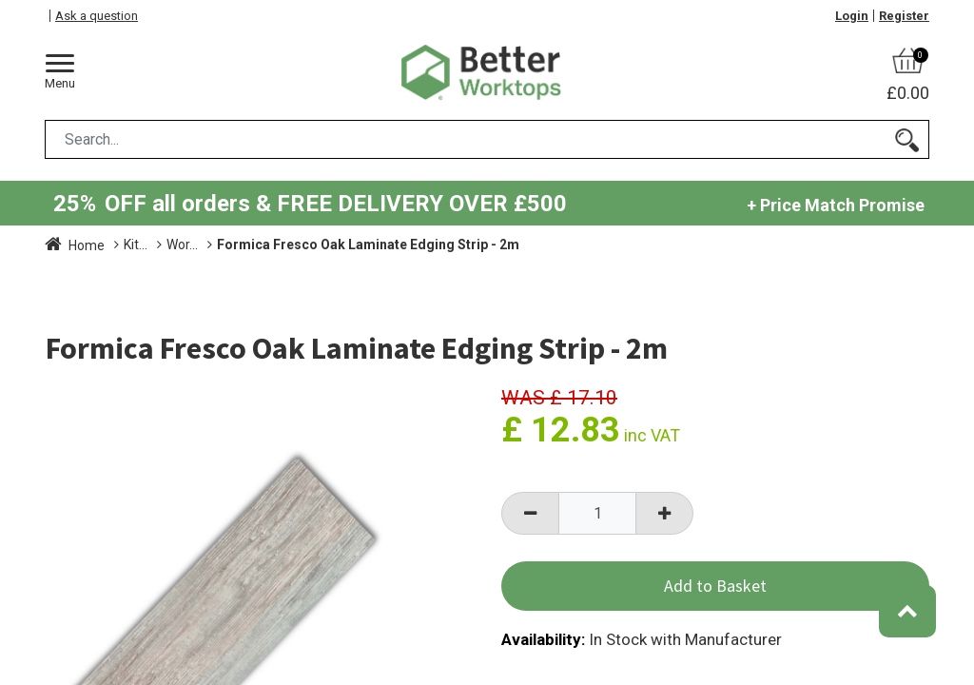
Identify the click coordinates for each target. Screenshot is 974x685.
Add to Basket (715, 586)
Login (851, 16)
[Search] (907, 139)
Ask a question (96, 16)
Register (904, 16)
